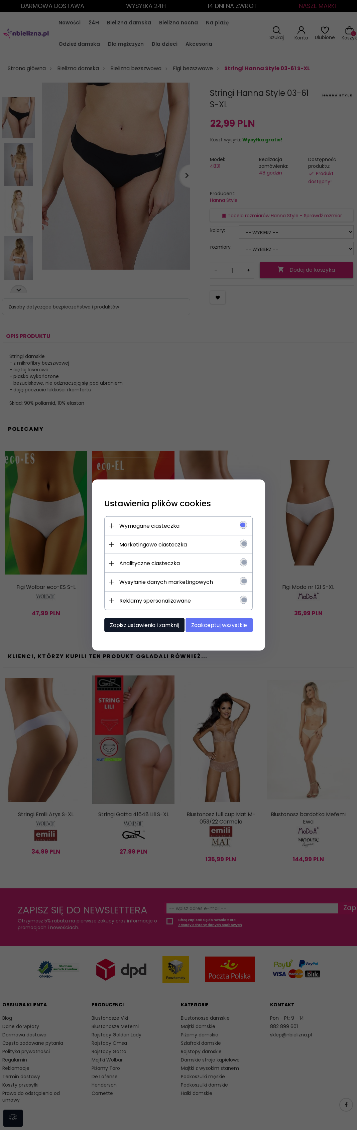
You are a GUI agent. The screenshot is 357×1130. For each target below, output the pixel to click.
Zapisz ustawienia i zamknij (141, 625)
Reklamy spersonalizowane (152, 600)
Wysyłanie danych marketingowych (163, 582)
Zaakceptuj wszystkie (222, 625)
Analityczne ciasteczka (147, 563)
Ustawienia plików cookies (155, 503)
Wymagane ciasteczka (147, 525)
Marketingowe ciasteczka (150, 544)
